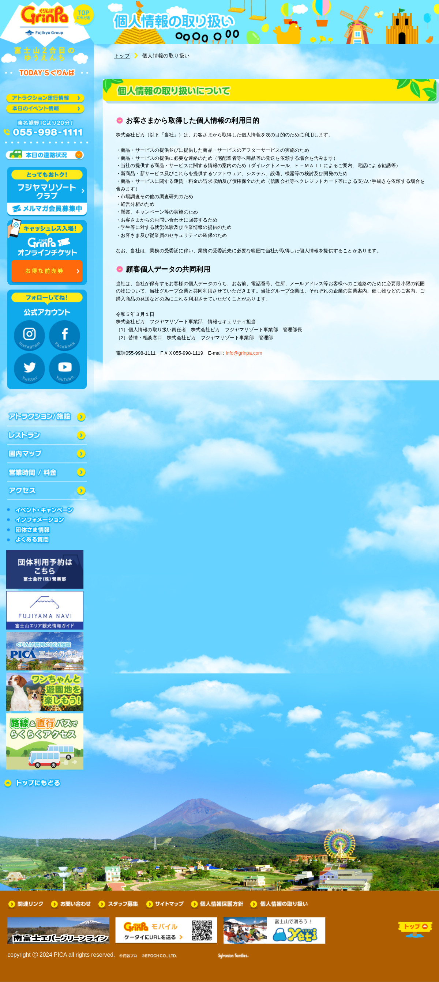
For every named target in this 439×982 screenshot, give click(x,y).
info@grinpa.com (244, 352)
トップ (122, 56)
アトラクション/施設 (47, 417)
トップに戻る (84, 15)
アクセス (47, 490)
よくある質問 (47, 540)
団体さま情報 (47, 530)
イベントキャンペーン (47, 510)
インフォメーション (47, 520)
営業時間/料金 (47, 472)
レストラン (47, 435)
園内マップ (47, 453)
